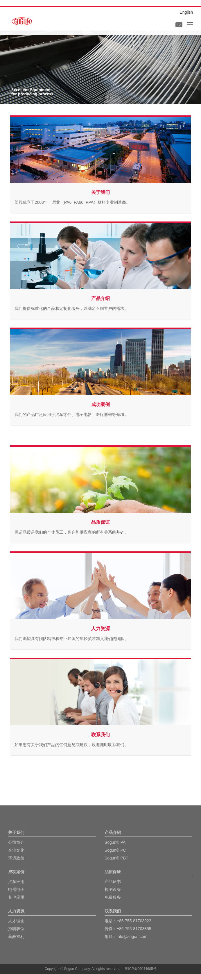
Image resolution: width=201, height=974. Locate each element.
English (186, 12)
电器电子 (16, 889)
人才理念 (16, 920)
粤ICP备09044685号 (140, 969)
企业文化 (16, 850)
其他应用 (16, 897)
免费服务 (113, 897)
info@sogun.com (132, 936)
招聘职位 (16, 928)
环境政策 (16, 858)
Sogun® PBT (116, 858)
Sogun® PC (115, 850)
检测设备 (113, 889)
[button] (91, 98)
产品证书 (113, 881)
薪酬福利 (16, 936)
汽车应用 (16, 881)
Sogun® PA (115, 842)
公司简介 (16, 842)
